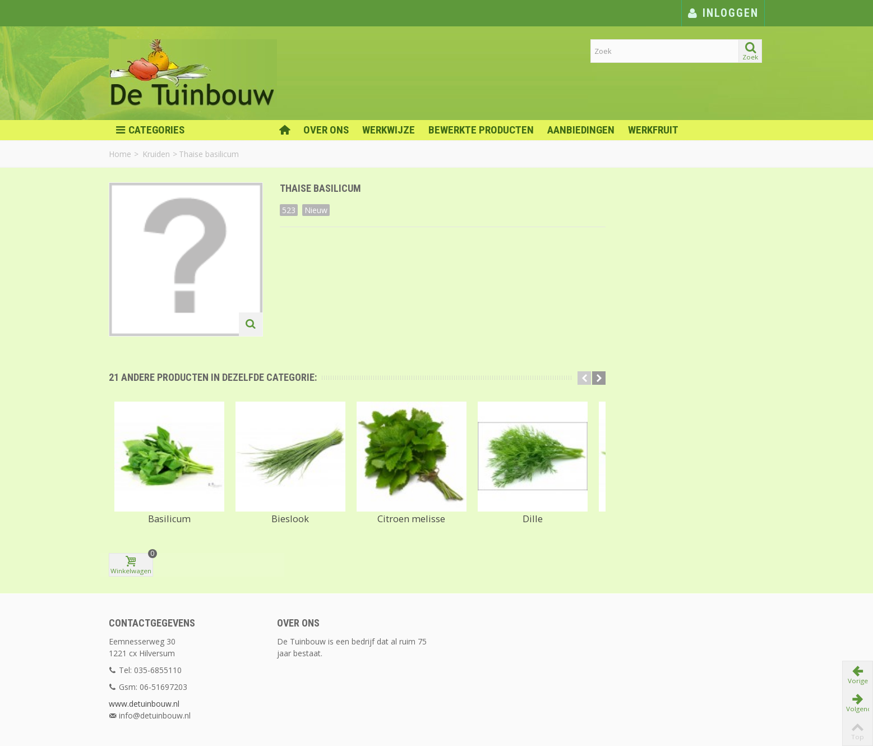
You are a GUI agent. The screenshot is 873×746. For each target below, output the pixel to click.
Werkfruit (653, 129)
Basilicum (169, 515)
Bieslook (290, 515)
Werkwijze (388, 129)
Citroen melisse (411, 515)
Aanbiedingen (581, 129)
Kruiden (156, 154)
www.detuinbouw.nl (144, 676)
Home (120, 154)
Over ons (326, 129)
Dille (533, 515)
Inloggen (723, 13)
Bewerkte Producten (481, 129)
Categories (150, 130)
